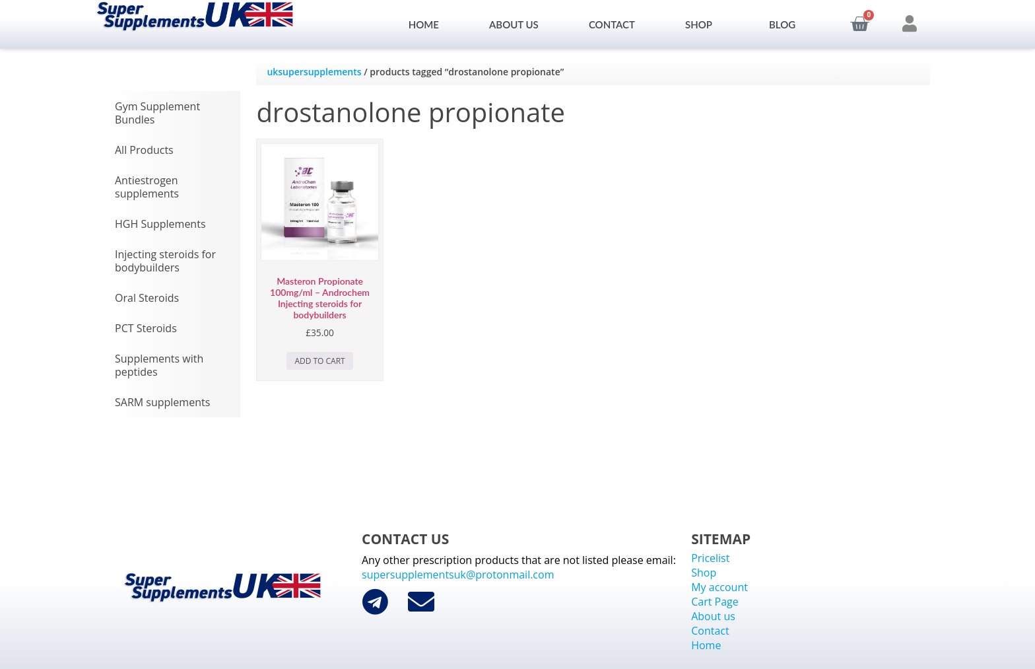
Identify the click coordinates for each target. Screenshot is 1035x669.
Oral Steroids (147, 298)
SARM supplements (162, 402)
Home (424, 24)
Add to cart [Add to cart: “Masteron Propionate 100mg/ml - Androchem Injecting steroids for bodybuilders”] (319, 361)
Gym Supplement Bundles (157, 113)
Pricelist (710, 558)
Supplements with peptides (159, 365)
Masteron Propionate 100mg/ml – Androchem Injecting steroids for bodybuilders (320, 297)
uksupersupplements (314, 71)
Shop (702, 24)
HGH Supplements (160, 224)
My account (719, 587)
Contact (612, 24)
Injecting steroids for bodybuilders (165, 261)
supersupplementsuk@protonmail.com (458, 574)
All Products (144, 150)
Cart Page (715, 601)
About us (514, 24)
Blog (782, 24)
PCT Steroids (146, 328)
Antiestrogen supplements (147, 187)
